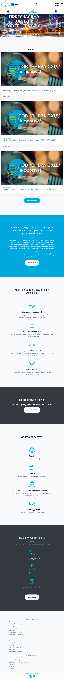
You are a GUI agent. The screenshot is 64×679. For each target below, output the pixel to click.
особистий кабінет (32, 11)
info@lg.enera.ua (32, 573)
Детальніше (32, 263)
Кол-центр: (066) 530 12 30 (32, 559)
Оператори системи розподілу (32, 587)
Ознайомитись (32, 410)
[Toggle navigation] (62, 4)
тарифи (56, 11)
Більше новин (32, 200)
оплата (8, 11)
